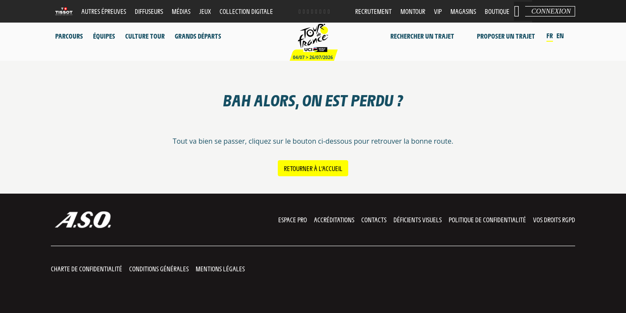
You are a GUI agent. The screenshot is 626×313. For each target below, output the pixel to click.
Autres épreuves (103, 11)
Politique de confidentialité (487, 219)
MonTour (412, 11)
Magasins (463, 11)
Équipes (104, 36)
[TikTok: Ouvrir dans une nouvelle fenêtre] (321, 11)
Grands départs (198, 36)
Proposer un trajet (506, 36)
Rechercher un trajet (422, 36)
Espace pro (292, 219)
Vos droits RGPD (554, 219)
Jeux (205, 11)
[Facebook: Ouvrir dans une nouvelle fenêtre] (300, 11)
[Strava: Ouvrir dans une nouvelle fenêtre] (324, 11)
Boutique (497, 11)
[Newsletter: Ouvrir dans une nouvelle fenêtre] (329, 11)
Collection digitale (246, 11)
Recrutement (373, 11)
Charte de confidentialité (86, 268)
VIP (438, 11)
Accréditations (334, 219)
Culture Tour (145, 36)
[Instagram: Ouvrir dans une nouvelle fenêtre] (308, 11)
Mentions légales (220, 268)
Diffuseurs (149, 11)
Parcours (69, 36)
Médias (181, 11)
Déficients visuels (417, 219)
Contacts (373, 219)
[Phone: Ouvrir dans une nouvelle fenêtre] (312, 11)
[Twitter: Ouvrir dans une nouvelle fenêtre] (304, 11)
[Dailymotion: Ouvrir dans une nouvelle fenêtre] (316, 11)
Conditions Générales (159, 268)
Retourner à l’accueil (313, 168)
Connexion (551, 11)
